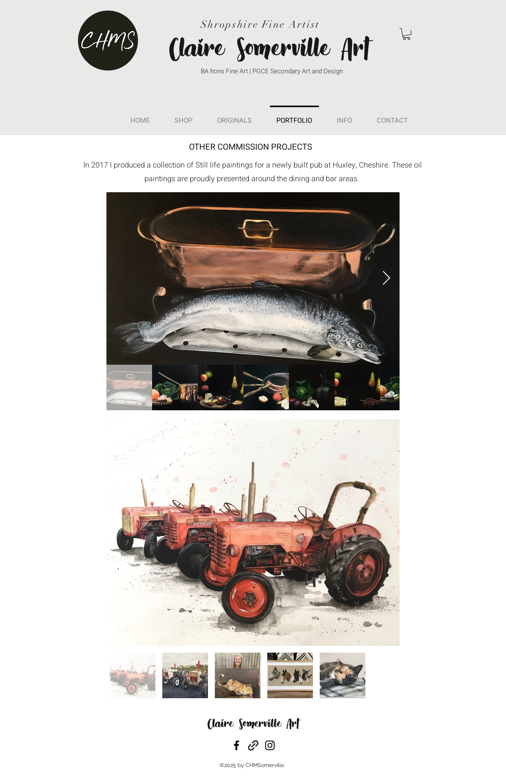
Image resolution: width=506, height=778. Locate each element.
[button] (407, 34)
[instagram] (269, 745)
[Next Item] (386, 278)
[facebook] (236, 745)
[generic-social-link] (253, 745)
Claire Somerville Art (253, 724)
